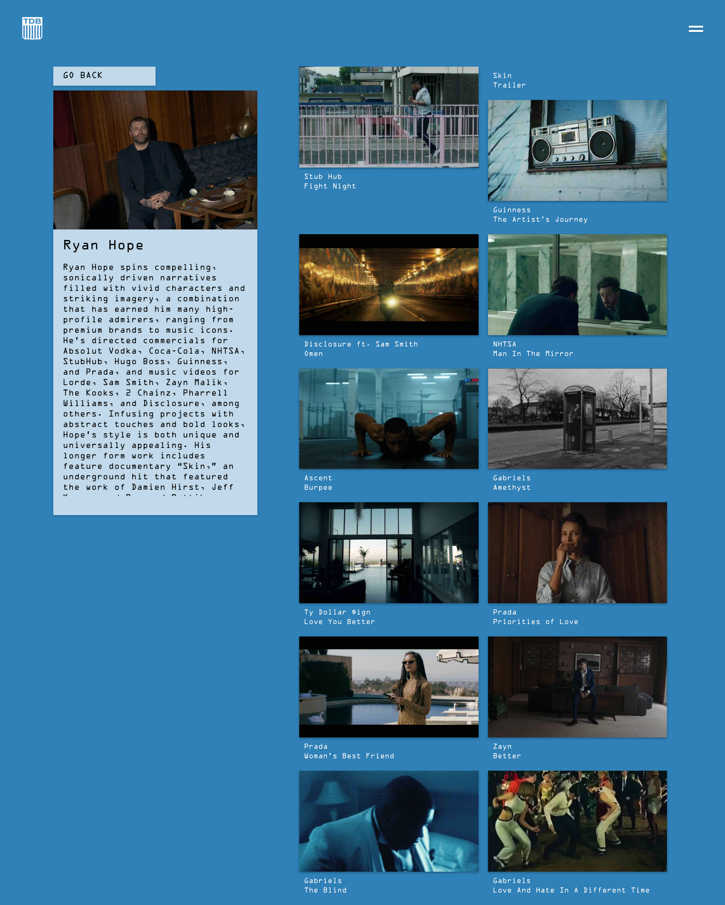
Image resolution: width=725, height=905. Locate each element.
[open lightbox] (389, 117)
